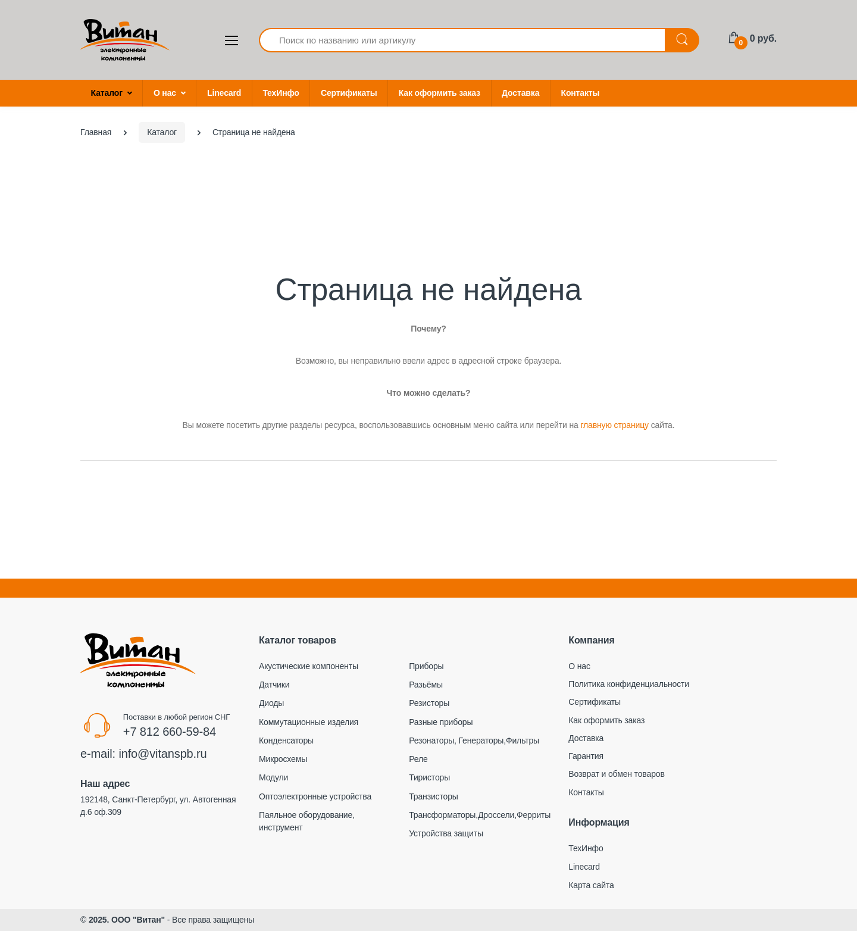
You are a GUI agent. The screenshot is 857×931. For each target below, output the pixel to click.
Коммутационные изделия (308, 722)
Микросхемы (283, 759)
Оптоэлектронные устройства (315, 796)
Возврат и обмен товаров (616, 774)
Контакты (580, 93)
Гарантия (585, 756)
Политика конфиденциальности (628, 684)
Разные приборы (441, 722)
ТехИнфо (280, 93)
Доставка (520, 93)
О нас (165, 93)
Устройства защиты (446, 833)
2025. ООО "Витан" (127, 919)
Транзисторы (433, 796)
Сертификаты (349, 93)
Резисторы (429, 703)
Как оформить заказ (439, 93)
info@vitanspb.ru (162, 753)
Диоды (271, 703)
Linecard (224, 93)
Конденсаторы (286, 740)
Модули (273, 777)
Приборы (426, 666)
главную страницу (614, 425)
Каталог (107, 93)
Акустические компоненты (308, 666)
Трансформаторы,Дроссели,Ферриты (480, 815)
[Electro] (125, 40)
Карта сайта (591, 885)
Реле (418, 759)
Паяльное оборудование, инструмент (307, 821)
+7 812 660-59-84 (169, 731)
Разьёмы (426, 684)
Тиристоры (429, 777)
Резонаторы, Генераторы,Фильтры (474, 740)
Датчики (274, 684)
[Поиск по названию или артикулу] (462, 40)
